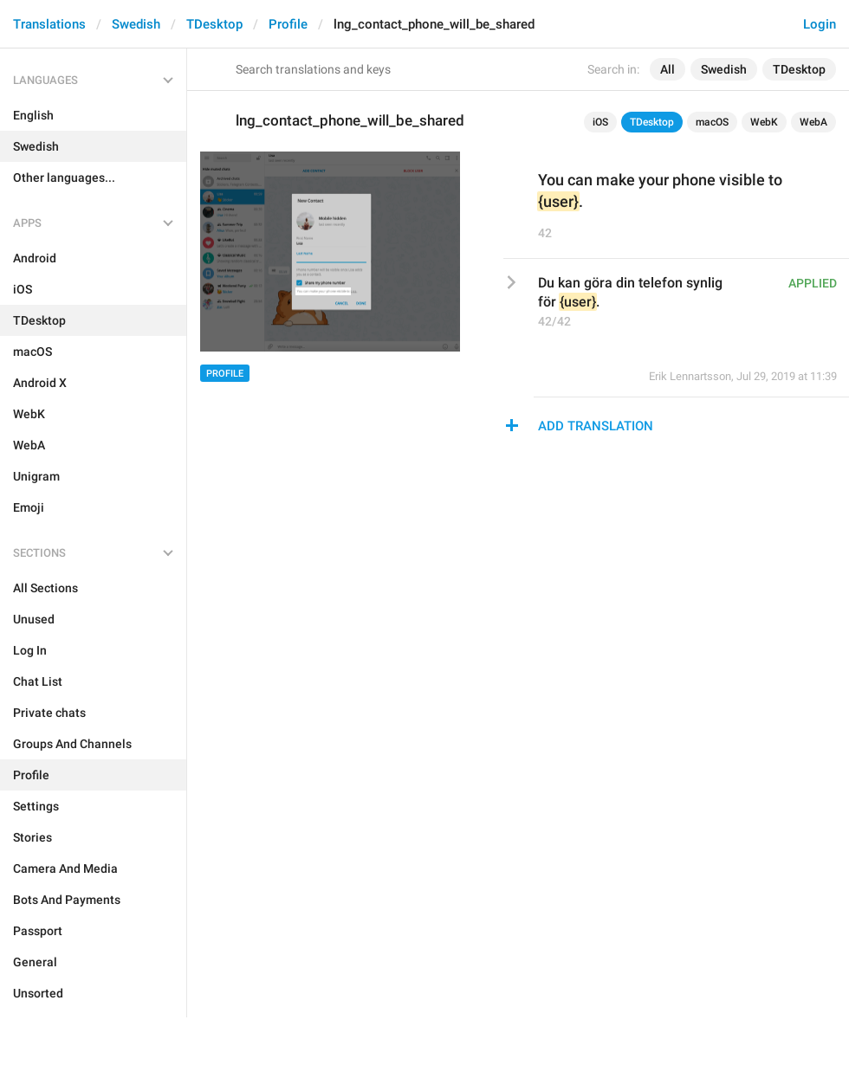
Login (819, 24)
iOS (600, 122)
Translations (49, 24)
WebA (813, 122)
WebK (764, 122)
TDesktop (214, 24)
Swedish (136, 24)
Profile (288, 24)
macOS (712, 122)
